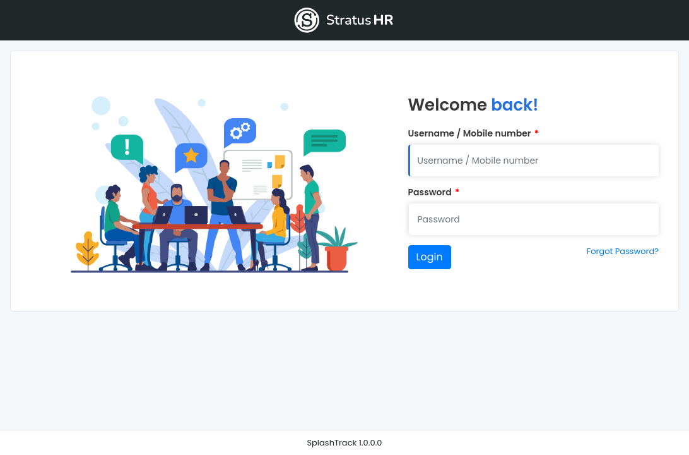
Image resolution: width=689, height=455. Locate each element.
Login (429, 257)
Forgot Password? (623, 251)
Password (434, 192)
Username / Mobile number (473, 134)
